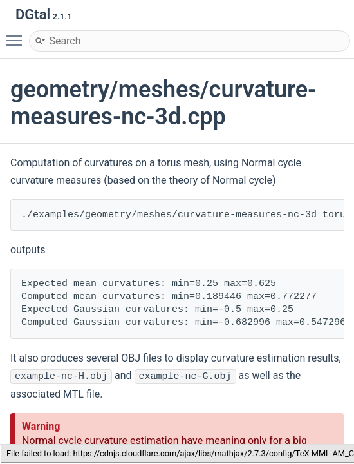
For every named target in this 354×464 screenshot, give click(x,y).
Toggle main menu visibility (17, 34)
